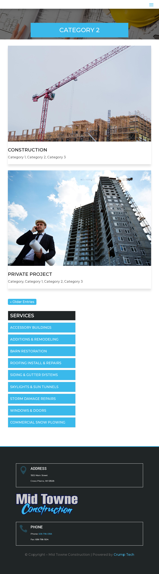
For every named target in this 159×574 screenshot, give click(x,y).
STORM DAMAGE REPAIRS (33, 399)
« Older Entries (22, 302)
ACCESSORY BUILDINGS (30, 328)
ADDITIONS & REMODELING (34, 339)
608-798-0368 (45, 533)
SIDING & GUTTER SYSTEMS (34, 375)
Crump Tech (124, 555)
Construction (27, 150)
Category (15, 281)
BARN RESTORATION (28, 351)
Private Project (30, 274)
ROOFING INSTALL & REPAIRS (35, 363)
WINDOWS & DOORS (28, 411)
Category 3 (56, 157)
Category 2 (36, 157)
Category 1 (17, 157)
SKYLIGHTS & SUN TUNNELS (34, 387)
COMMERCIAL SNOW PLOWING (37, 422)
